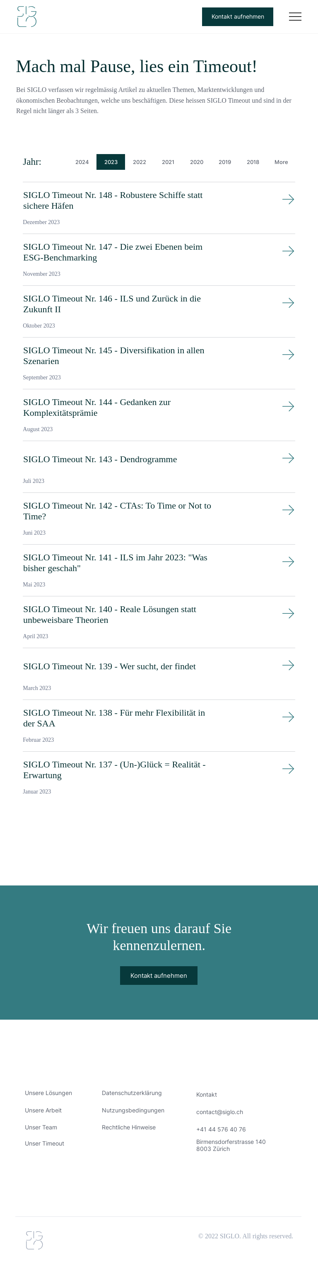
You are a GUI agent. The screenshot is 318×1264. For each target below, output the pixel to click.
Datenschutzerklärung (132, 1092)
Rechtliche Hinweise (129, 1127)
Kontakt (206, 1094)
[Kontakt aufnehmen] (237, 16)
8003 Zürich (213, 1148)
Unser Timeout (44, 1143)
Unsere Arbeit (43, 1110)
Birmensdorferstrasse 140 (231, 1141)
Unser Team (41, 1127)
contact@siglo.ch (219, 1111)
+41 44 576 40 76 (221, 1129)
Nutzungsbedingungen (133, 1110)
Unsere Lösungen (48, 1092)
